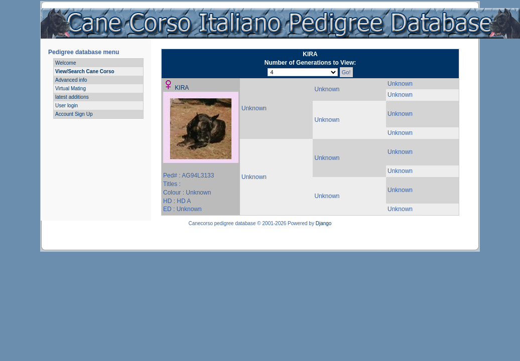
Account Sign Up (74, 114)
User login (66, 105)
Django (324, 223)
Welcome (65, 63)
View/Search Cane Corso (84, 71)
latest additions (72, 97)
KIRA (182, 87)
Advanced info (71, 80)
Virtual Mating (70, 88)
